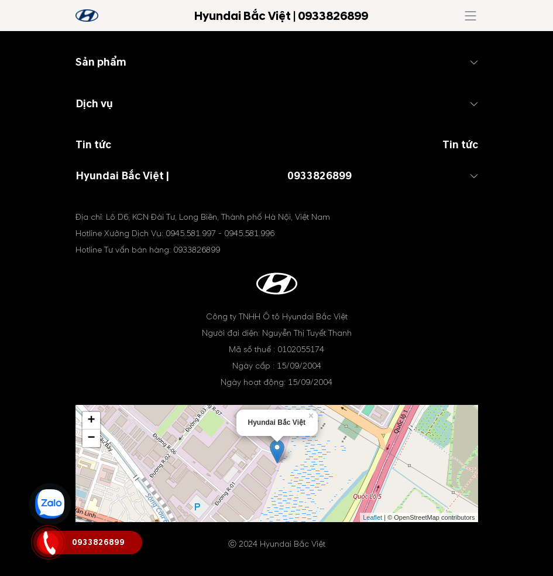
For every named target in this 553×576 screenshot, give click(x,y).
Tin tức (460, 145)
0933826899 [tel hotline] (319, 176)
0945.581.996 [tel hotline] (249, 233)
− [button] (91, 438)
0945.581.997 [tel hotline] (191, 233)
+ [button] (91, 421)
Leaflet (372, 517)
